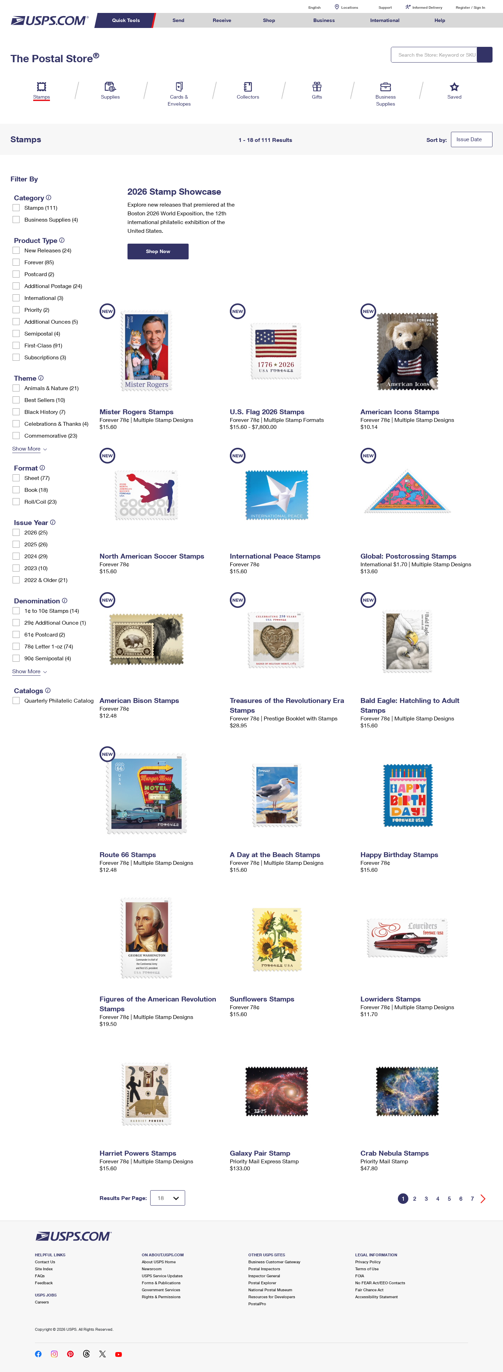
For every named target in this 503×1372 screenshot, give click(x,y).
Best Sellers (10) (44, 399)
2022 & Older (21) (45, 579)
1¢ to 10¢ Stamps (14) (51, 610)
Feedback (44, 1282)
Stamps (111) (40, 207)
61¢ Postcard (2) (44, 634)
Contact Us (45, 1261)
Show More (26, 448)
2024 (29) (36, 556)
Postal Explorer (262, 1282)
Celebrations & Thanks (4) (56, 423)
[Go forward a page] (483, 1198)
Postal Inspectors (264, 1268)
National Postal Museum (270, 1289)
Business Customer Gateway (274, 1261)
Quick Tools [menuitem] (126, 20)
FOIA (359, 1275)
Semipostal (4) (42, 333)
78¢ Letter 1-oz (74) (48, 646)
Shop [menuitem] (269, 20)
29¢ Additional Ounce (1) (55, 622)
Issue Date (469, 139)
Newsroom (152, 1268)
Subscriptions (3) (45, 357)
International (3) (43, 297)
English (307, 7)
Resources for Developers (271, 1296)
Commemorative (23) (50, 435)
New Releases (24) (47, 250)
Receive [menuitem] (222, 20)
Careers (42, 1302)
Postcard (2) (39, 274)
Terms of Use (367, 1268)
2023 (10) (36, 568)
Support (385, 7)
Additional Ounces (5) (51, 321)
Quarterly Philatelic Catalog (59, 700)
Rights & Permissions (161, 1296)
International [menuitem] (385, 20)
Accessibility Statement (376, 1296)
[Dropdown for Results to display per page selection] (167, 1198)
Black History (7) (44, 411)
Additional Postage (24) (53, 285)
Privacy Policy (368, 1261)
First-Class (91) (43, 345)
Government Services (161, 1289)
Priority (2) (36, 309)
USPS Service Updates (162, 1275)
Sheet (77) (37, 477)
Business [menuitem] (324, 20)
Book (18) (36, 489)
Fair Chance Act (369, 1289)
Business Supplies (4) (51, 219)
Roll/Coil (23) (40, 501)
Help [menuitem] (440, 20)
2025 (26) (36, 544)
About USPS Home (159, 1261)
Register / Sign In (470, 7)
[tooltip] (48, 197)
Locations (349, 7)
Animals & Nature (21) (51, 388)
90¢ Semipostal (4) (47, 658)
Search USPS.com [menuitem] (473, 20)
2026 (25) (36, 532)
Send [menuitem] (178, 20)
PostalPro (257, 1303)
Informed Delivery (427, 7)
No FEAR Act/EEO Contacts (380, 1282)
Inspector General (264, 1275)
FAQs (40, 1275)
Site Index (44, 1268)
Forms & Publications (161, 1282)
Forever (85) (39, 262)
